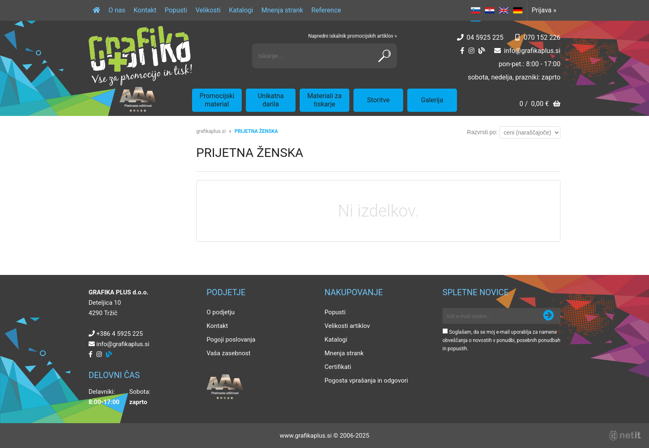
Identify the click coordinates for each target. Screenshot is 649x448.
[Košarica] (539, 104)
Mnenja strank (282, 10)
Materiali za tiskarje (325, 100)
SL (476, 10)
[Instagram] (471, 51)
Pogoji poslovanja (231, 339)
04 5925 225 (484, 37)
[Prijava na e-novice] (548, 316)
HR (490, 10)
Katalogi (241, 10)
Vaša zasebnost (228, 353)
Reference (326, 10)
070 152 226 (542, 37)
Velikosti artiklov (347, 326)
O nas (116, 10)
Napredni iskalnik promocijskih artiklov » (352, 36)
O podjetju (221, 312)
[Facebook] (462, 51)
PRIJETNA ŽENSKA (256, 131)
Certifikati (337, 367)
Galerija (432, 100)
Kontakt (145, 10)
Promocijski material (217, 100)
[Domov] (96, 10)
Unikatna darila (271, 100)
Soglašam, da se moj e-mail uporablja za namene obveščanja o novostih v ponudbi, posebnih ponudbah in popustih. (501, 340)
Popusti (176, 10)
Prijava (543, 10)
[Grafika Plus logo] (140, 56)
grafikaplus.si (211, 131)
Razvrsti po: (482, 132)
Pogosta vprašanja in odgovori (366, 380)
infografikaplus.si (532, 51)
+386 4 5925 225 (119, 333)
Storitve (378, 100)
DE (518, 10)
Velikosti (208, 10)
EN (504, 10)
